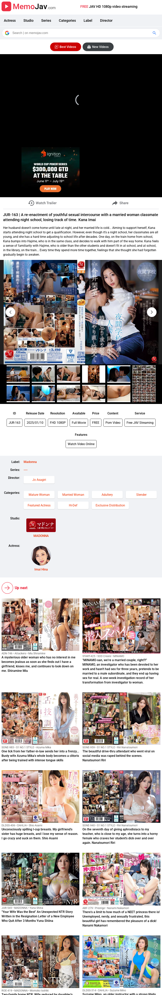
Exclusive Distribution (110, 505)
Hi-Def (73, 505)
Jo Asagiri (39, 480)
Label (88, 20)
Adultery (107, 495)
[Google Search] (155, 33)
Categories (67, 20)
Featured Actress (39, 505)
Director (106, 20)
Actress (10, 20)
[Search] (81, 33)
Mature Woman (39, 495)
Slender (141, 495)
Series (46, 20)
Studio (28, 20)
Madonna (30, 462)
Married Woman (73, 495)
